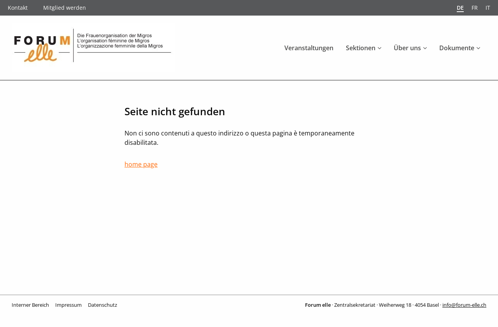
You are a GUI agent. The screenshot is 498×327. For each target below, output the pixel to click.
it (488, 7)
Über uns (407, 48)
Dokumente (456, 48)
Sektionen (360, 48)
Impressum (68, 304)
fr (475, 7)
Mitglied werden (64, 7)
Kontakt (18, 7)
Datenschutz (102, 304)
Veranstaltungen (308, 48)
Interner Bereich (30, 304)
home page (141, 164)
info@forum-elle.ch (464, 304)
